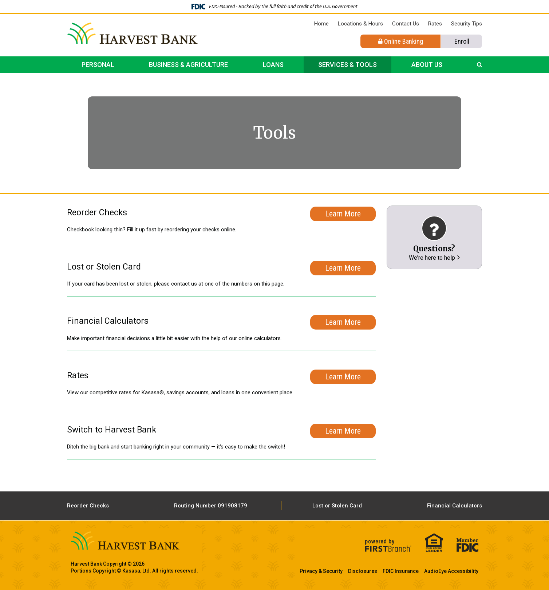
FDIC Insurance (401, 571)
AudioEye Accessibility (451, 571)
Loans (273, 64)
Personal (98, 64)
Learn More (343, 212)
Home (321, 23)
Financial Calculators (454, 505)
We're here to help (432, 257)
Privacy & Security (321, 571)
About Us (426, 64)
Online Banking (400, 41)
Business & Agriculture (188, 64)
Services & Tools (347, 64)
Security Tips (466, 23)
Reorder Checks (88, 505)
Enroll (461, 41)
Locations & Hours (360, 23)
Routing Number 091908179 (210, 505)
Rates (435, 23)
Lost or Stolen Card (337, 505)
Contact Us (405, 23)
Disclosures (362, 571)
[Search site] (479, 64)
